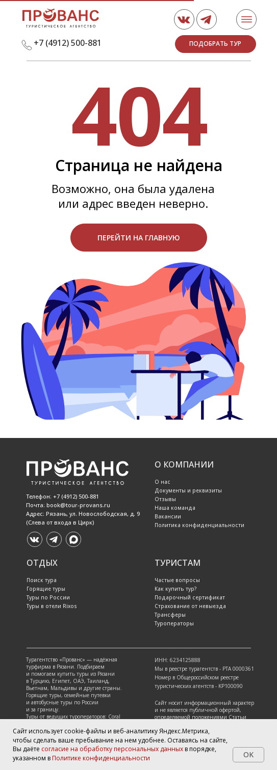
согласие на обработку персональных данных (112, 749)
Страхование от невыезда (190, 606)
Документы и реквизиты (188, 490)
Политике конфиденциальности (101, 758)
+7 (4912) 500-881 (68, 42)
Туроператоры (174, 623)
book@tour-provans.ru (78, 505)
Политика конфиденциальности (199, 525)
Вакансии (168, 516)
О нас (162, 481)
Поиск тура (42, 580)
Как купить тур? (176, 588)
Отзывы (165, 499)
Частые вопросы (177, 580)
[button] (215, 44)
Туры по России (48, 597)
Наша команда (175, 507)
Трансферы (170, 614)
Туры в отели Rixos (52, 606)
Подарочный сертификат (190, 597)
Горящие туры (46, 588)
